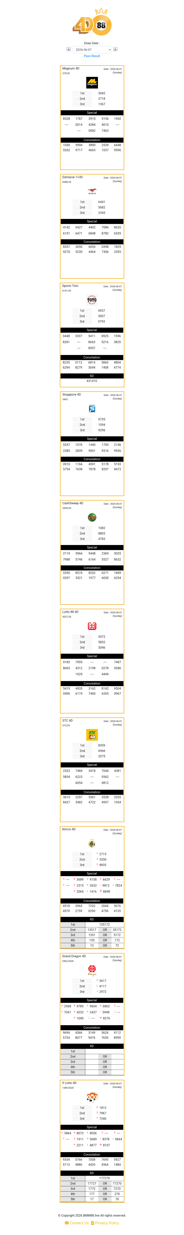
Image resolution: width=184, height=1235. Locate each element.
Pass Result (92, 56)
